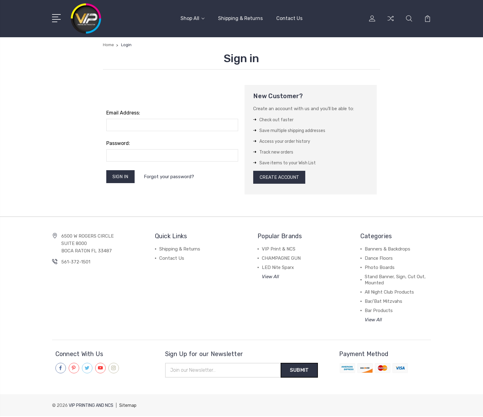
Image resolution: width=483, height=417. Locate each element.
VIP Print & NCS (278, 249)
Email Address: (123, 113)
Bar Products (379, 311)
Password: (118, 143)
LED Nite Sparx (278, 268)
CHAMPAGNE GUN (281, 259)
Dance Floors (379, 259)
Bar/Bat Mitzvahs (383, 302)
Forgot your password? (169, 176)
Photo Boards (380, 268)
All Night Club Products (389, 292)
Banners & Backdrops (387, 249)
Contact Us (289, 18)
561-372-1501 (75, 262)
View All (270, 277)
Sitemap (127, 406)
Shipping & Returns (240, 18)
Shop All (193, 18)
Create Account (280, 177)
